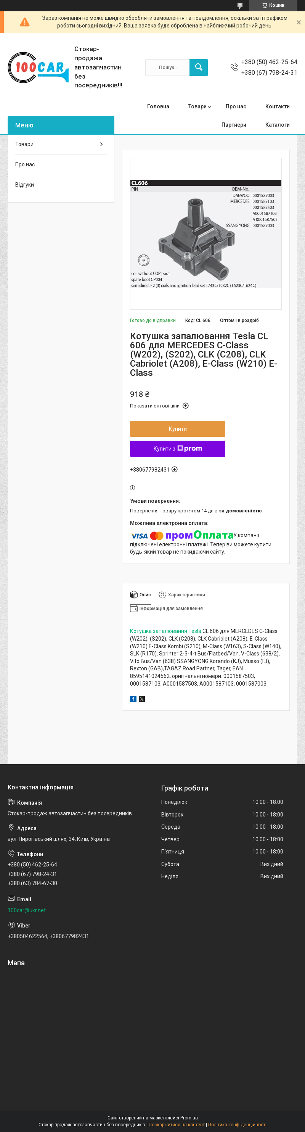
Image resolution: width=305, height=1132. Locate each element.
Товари (197, 106)
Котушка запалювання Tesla (165, 631)
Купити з (178, 448)
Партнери (234, 125)
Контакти (277, 106)
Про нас (236, 106)
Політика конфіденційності (237, 1124)
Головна (158, 106)
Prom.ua (189, 1118)
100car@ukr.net (27, 910)
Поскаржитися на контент (177, 1124)
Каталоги (277, 125)
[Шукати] (198, 67)
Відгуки (24, 185)
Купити (178, 429)
